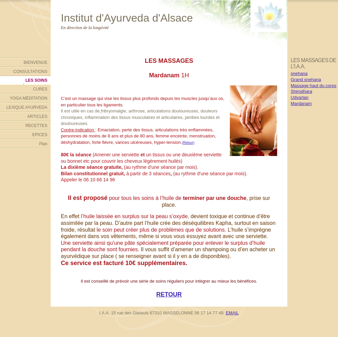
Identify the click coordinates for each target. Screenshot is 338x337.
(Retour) (188, 143)
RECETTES (36, 125)
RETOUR (169, 294)
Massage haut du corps (313, 85)
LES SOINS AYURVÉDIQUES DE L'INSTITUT (27, 81)
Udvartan (300, 97)
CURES (40, 89)
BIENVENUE (35, 62)
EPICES (39, 134)
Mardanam (301, 103)
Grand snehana (306, 79)
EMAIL (232, 312)
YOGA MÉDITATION (28, 98)
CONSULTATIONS (30, 71)
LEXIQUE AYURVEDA (26, 107)
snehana (299, 73)
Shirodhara (301, 91)
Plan (43, 143)
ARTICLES (37, 116)
